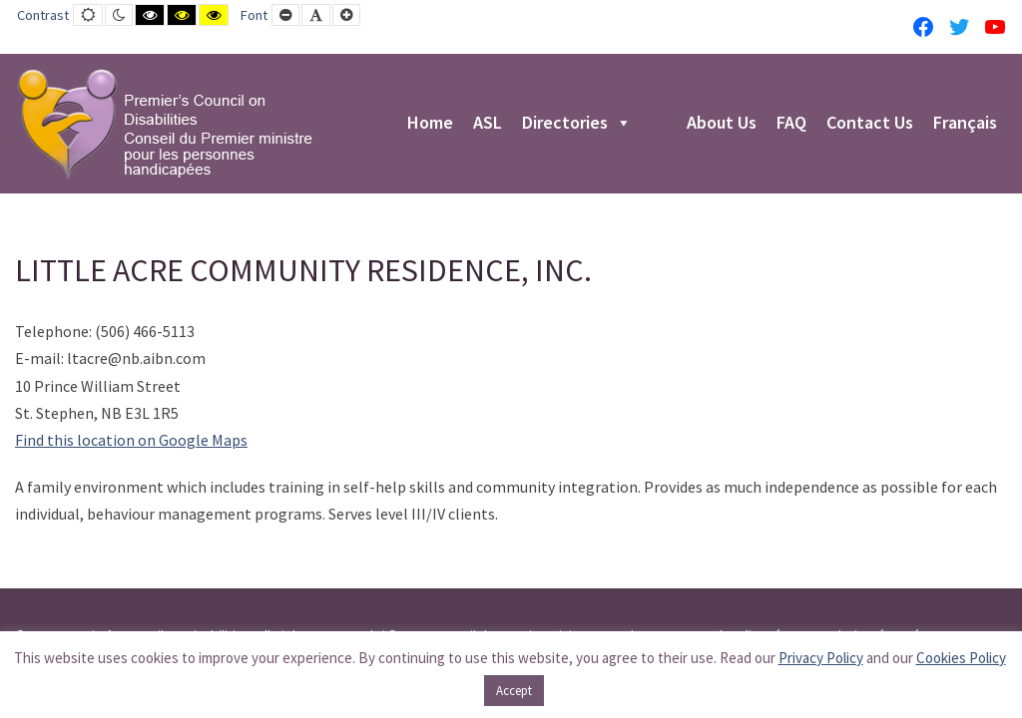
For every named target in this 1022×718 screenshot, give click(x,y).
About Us (722, 124)
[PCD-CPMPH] (164, 123)
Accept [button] (514, 690)
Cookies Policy (961, 657)
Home (430, 124)
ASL (487, 124)
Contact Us (869, 124)
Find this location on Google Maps (131, 440)
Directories (577, 124)
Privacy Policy (820, 657)
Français (965, 124)
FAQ (791, 124)
